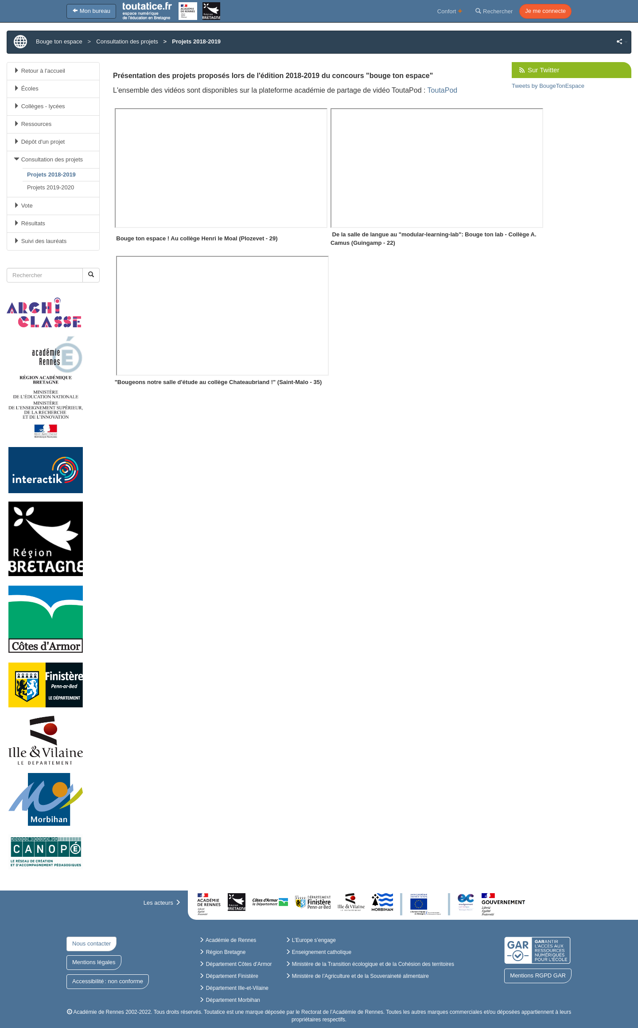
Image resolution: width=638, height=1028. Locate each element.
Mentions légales (94, 962)
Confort (450, 11)
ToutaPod (443, 90)
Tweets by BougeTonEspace (548, 85)
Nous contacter (91, 943)
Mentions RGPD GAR (538, 975)
